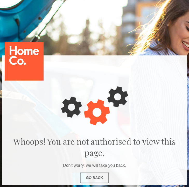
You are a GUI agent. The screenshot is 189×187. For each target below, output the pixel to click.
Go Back (94, 178)
